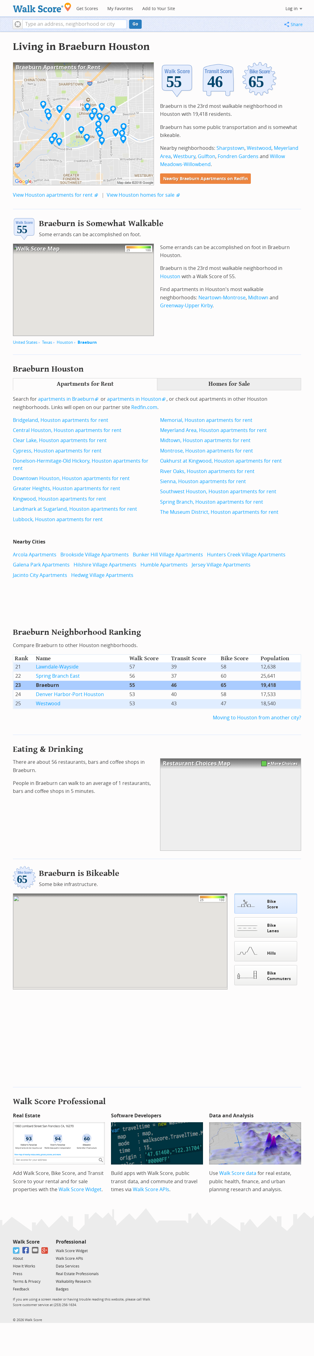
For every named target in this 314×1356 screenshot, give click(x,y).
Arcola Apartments (34, 555)
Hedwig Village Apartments (102, 575)
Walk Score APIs (151, 1189)
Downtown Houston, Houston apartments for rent (71, 478)
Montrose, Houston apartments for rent (206, 451)
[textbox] (74, 24)
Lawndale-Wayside (57, 667)
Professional (71, 1241)
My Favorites (120, 8)
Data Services (67, 1265)
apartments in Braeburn (66, 399)
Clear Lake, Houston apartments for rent (60, 440)
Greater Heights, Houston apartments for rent (66, 488)
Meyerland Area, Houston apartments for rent (213, 430)
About (18, 1258)
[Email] (35, 1249)
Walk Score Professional (59, 1101)
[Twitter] (16, 1249)
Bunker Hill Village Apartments (168, 555)
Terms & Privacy (26, 1281)
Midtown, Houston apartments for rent (205, 440)
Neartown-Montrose (222, 298)
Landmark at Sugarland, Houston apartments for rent (75, 509)
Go (135, 24)
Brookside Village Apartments (94, 555)
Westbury (184, 156)
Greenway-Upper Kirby (186, 306)
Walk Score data (237, 1173)
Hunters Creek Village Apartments (246, 555)
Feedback (21, 1288)
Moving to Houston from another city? (257, 718)
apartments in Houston (134, 399)
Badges (62, 1288)
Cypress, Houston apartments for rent (57, 451)
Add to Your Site (158, 8)
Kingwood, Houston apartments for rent (59, 499)
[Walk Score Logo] (42, 7)
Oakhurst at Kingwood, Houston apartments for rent (221, 461)
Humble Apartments (164, 565)
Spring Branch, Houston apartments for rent (211, 502)
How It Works (24, 1265)
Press (17, 1273)
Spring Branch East (58, 676)
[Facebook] (25, 1249)
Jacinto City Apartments (40, 575)
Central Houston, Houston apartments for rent (67, 430)
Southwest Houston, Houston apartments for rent (218, 491)
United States (25, 342)
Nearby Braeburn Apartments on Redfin (205, 178)
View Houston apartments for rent (53, 195)
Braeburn (87, 342)
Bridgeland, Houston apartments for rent (60, 420)
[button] (18, 24)
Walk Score (26, 1241)
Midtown (258, 298)
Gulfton (206, 156)
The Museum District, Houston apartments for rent (219, 512)
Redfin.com (144, 407)
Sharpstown (230, 148)
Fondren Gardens (238, 156)
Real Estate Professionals (77, 1273)
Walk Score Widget (80, 1189)
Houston (65, 342)
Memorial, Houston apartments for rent (206, 420)
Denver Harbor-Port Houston (70, 694)
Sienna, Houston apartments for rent (203, 481)
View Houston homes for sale (140, 195)
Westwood (259, 148)
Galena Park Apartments (41, 565)
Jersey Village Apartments (221, 565)
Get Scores (87, 8)
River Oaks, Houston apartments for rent (207, 471)
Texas (47, 342)
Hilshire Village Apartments (105, 565)
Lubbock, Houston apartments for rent (58, 519)
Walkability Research (73, 1281)
